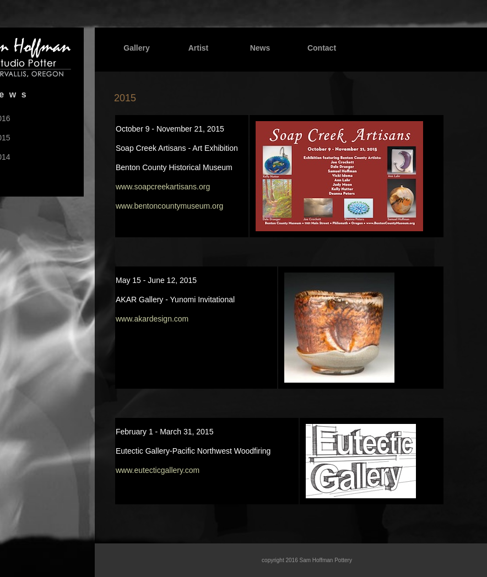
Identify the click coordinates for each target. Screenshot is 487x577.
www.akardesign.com (152, 318)
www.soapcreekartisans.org (163, 186)
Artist (198, 47)
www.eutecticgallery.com (157, 470)
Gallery (136, 47)
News (260, 47)
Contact (321, 47)
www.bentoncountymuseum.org (169, 206)
